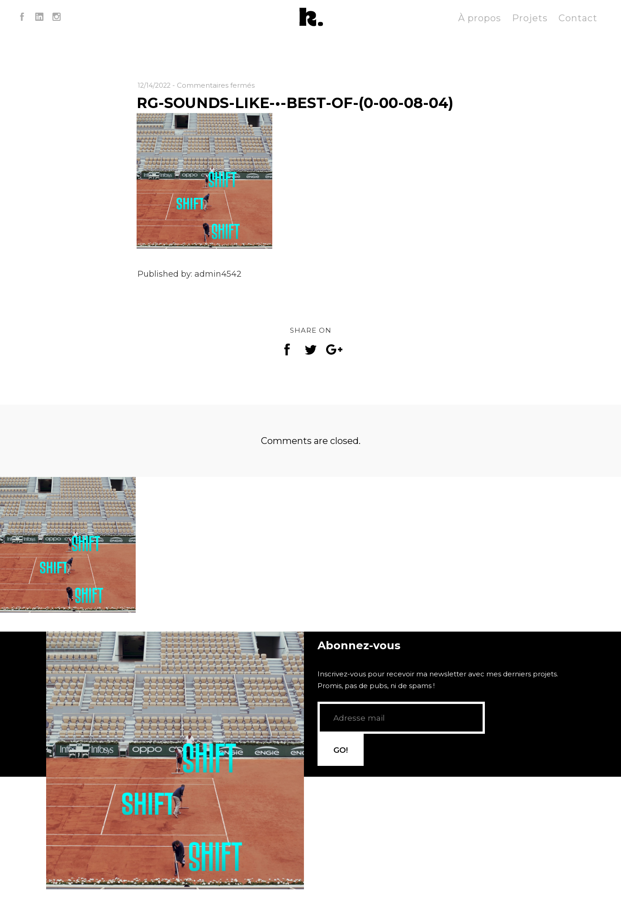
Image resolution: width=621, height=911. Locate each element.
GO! (508, 752)
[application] (175, 725)
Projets (530, 18)
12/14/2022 (155, 85)
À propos (479, 18)
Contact (578, 18)
